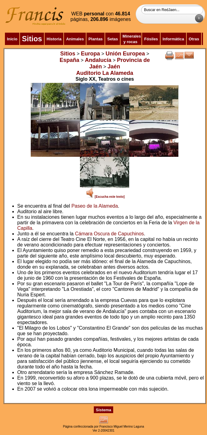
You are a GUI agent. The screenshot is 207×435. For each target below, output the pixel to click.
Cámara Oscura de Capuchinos (109, 233)
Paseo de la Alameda (94, 206)
